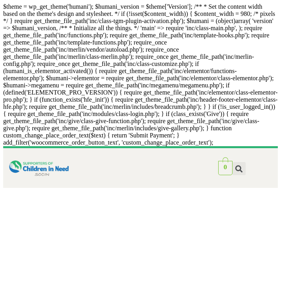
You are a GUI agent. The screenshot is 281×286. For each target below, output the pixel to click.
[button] (239, 168)
